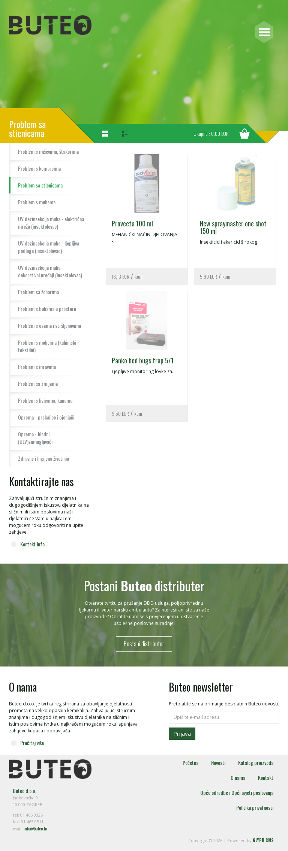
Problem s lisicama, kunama (45, 400)
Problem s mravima (37, 366)
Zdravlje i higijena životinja (43, 458)
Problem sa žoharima (38, 292)
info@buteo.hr (36, 829)
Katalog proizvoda (255, 762)
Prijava (182, 733)
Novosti (218, 762)
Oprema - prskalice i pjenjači (46, 417)
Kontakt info (32, 544)
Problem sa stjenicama (40, 185)
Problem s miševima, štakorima (48, 151)
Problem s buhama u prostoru (47, 308)
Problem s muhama (37, 202)
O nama (238, 777)
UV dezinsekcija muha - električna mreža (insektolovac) (51, 222)
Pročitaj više (32, 743)
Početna (190, 762)
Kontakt (265, 777)
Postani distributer (144, 643)
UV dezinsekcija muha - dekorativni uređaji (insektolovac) (50, 271)
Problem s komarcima (39, 168)
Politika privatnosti (254, 807)
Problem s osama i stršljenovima (49, 325)
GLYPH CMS (263, 840)
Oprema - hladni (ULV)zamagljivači (35, 437)
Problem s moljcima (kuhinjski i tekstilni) (48, 346)
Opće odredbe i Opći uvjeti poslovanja (236, 792)
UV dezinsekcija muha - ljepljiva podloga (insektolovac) (48, 246)
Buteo (50, 25)
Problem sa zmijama (38, 383)
